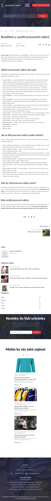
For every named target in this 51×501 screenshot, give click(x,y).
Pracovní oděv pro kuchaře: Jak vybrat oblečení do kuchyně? (25, 487)
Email (25, 329)
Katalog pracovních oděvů (41, 5)
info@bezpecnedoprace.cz (34, 473)
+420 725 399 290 (19, 473)
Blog (6, 31)
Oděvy (11, 31)
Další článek (44, 226)
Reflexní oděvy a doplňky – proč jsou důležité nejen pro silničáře (25, 484)
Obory (3, 297)
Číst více (16, 385)
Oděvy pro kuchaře (18, 431)
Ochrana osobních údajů (23, 496)
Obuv (2, 302)
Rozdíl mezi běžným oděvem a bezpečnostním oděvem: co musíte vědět (25, 482)
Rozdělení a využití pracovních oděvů (24, 31)
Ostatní (3, 308)
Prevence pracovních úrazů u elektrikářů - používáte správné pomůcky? (25, 489)
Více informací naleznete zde (29, 498)
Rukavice (3, 300)
